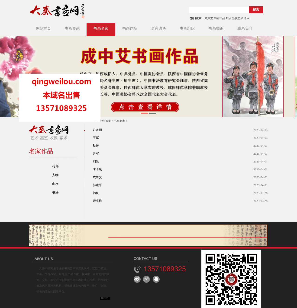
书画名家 (101, 28)
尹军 (96, 153)
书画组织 (187, 28)
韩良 (96, 193)
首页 (108, 121)
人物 (55, 175)
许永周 (97, 130)
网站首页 (43, 28)
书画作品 (129, 28)
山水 (55, 184)
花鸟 (55, 166)
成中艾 (97, 177)
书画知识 (216, 28)
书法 (55, 192)
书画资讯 (72, 28)
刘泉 (96, 161)
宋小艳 (97, 201)
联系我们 (244, 28)
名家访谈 (158, 28)
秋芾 (96, 145)
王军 (96, 138)
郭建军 (97, 185)
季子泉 (97, 169)
